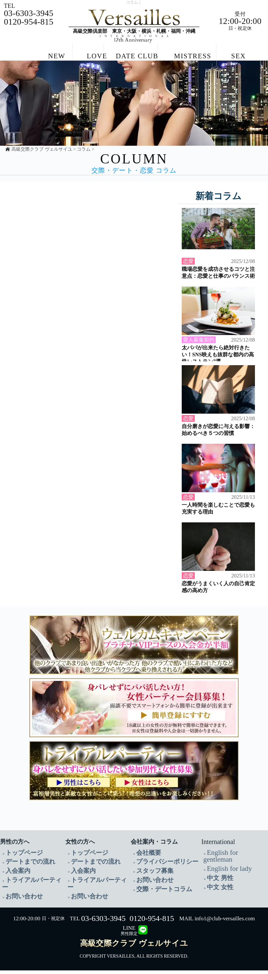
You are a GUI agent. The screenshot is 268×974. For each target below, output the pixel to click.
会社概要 (145, 868)
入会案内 (15, 884)
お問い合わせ (19, 900)
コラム (84, 165)
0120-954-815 (152, 922)
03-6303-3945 (103, 922)
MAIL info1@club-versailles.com (217, 922)
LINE (129, 934)
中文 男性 (216, 884)
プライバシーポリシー (159, 876)
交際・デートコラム (156, 900)
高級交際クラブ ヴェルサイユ (41, 165)
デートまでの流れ (24, 876)
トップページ (19, 868)
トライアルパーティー (28, 892)
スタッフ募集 (150, 884)
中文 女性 (216, 892)
